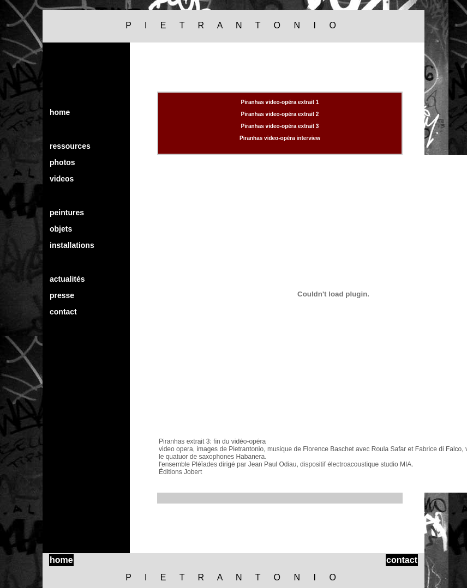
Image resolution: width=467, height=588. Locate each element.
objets (61, 229)
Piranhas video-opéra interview (280, 138)
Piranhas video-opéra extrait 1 (280, 102)
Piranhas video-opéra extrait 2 (280, 114)
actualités (67, 279)
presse (62, 295)
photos (62, 162)
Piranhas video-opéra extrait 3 (280, 126)
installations (72, 245)
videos (62, 178)
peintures (67, 212)
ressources (70, 146)
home (60, 112)
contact (63, 311)
